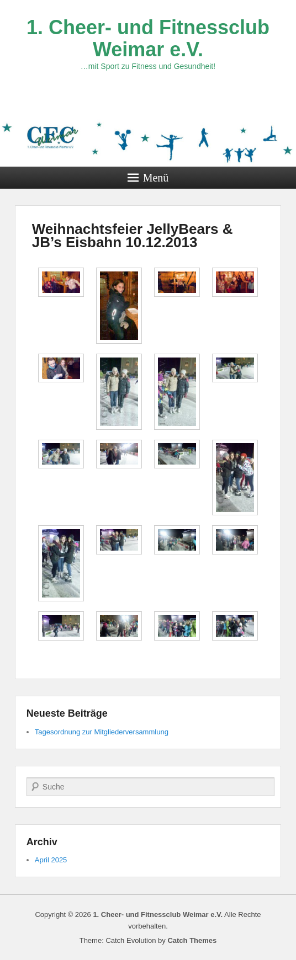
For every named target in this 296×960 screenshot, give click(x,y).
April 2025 (51, 860)
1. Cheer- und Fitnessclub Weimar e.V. (148, 38)
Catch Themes (191, 940)
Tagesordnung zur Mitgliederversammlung (101, 732)
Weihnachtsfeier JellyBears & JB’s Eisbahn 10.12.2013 (132, 235)
